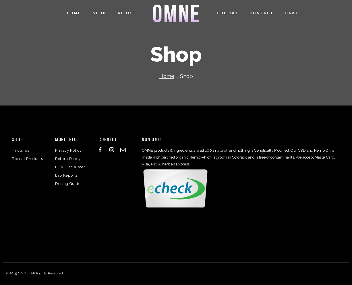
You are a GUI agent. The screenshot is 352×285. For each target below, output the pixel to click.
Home (74, 13)
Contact (262, 13)
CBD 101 (227, 13)
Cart (291, 13)
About (126, 13)
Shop (99, 13)
